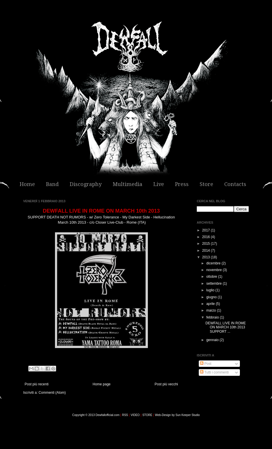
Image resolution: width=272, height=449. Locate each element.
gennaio (213, 340)
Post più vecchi (166, 384)
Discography (86, 184)
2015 (206, 244)
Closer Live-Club (109, 222)
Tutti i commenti (214, 372)
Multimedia (127, 184)
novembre (214, 270)
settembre (214, 283)
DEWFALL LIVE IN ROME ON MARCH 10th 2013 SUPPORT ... (225, 327)
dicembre (214, 263)
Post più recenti (37, 384)
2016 (206, 237)
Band (52, 184)
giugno (212, 297)
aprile (211, 304)
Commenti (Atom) (52, 393)
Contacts (235, 184)
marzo (211, 310)
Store (206, 184)
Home (27, 184)
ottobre (212, 277)
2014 (206, 251)
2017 (206, 230)
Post (205, 364)
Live (158, 184)
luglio (210, 290)
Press (182, 184)
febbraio (213, 317)
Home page (102, 384)
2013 (206, 257)
